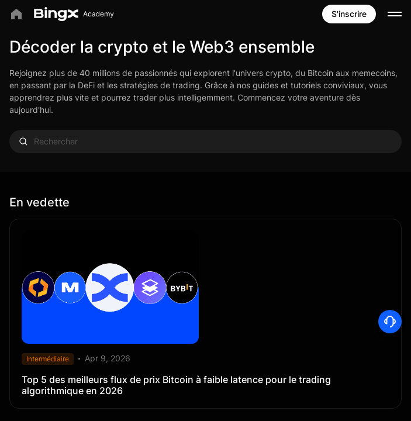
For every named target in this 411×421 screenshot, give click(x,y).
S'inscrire (349, 14)
